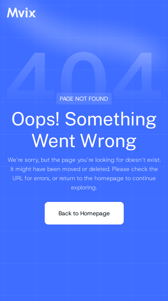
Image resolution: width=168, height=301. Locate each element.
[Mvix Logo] (21, 13)
